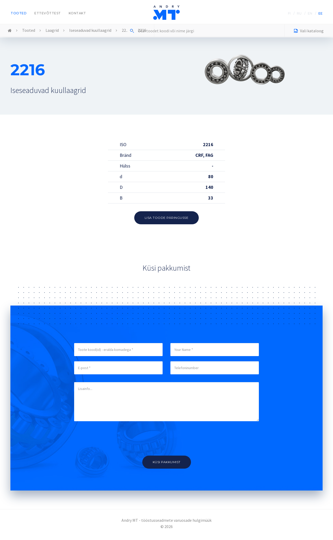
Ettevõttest (47, 13)
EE (320, 13)
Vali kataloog (309, 31)
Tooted (19, 13)
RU (299, 13)
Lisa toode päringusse (167, 218)
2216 (142, 30)
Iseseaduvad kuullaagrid (90, 30)
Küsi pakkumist (167, 462)
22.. (124, 30)
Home (10, 30)
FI (289, 13)
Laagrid (52, 30)
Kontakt (77, 13)
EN (310, 13)
